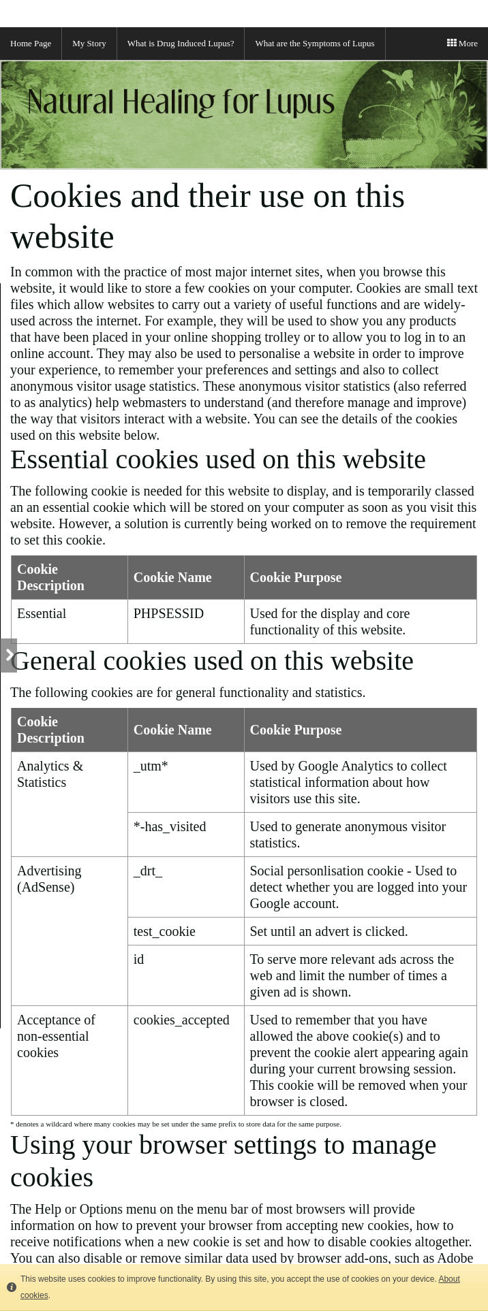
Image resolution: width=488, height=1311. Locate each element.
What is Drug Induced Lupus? (180, 43)
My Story (89, 43)
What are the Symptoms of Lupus (314, 43)
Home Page (30, 43)
